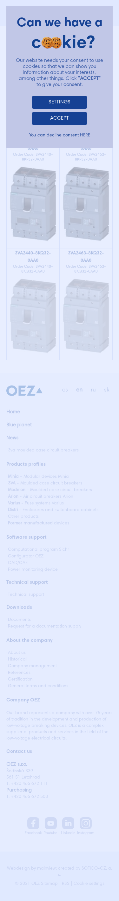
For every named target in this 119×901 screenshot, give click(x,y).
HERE (85, 135)
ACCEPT (59, 118)
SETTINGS (59, 102)
